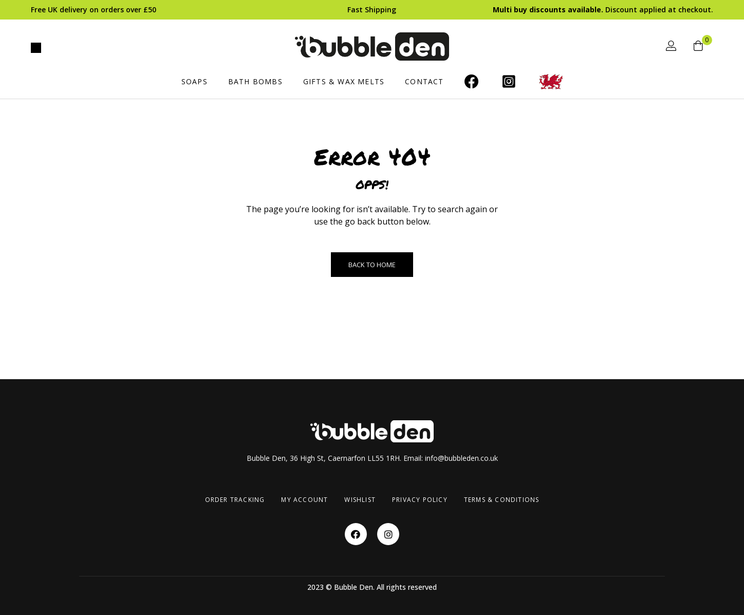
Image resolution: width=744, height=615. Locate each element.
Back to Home (372, 264)
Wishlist (360, 499)
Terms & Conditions (502, 499)
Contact (424, 81)
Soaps (194, 81)
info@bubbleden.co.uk (461, 458)
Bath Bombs (255, 81)
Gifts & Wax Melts (343, 81)
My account (304, 499)
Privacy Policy (420, 499)
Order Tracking (235, 499)
